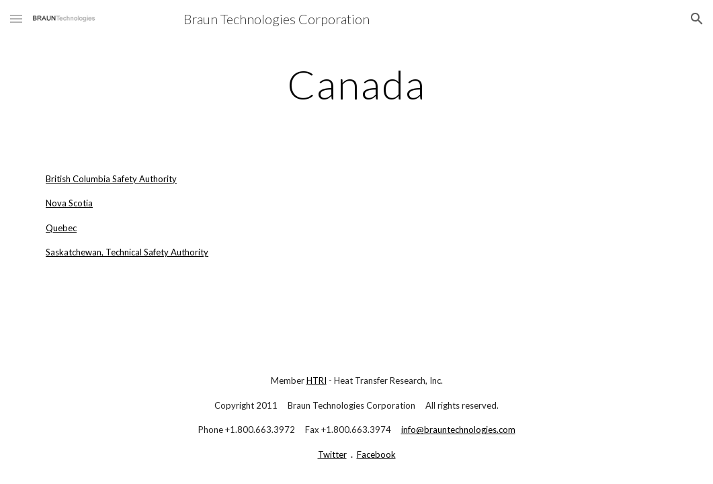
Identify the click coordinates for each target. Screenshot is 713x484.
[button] (16, 18)
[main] (356, 84)
